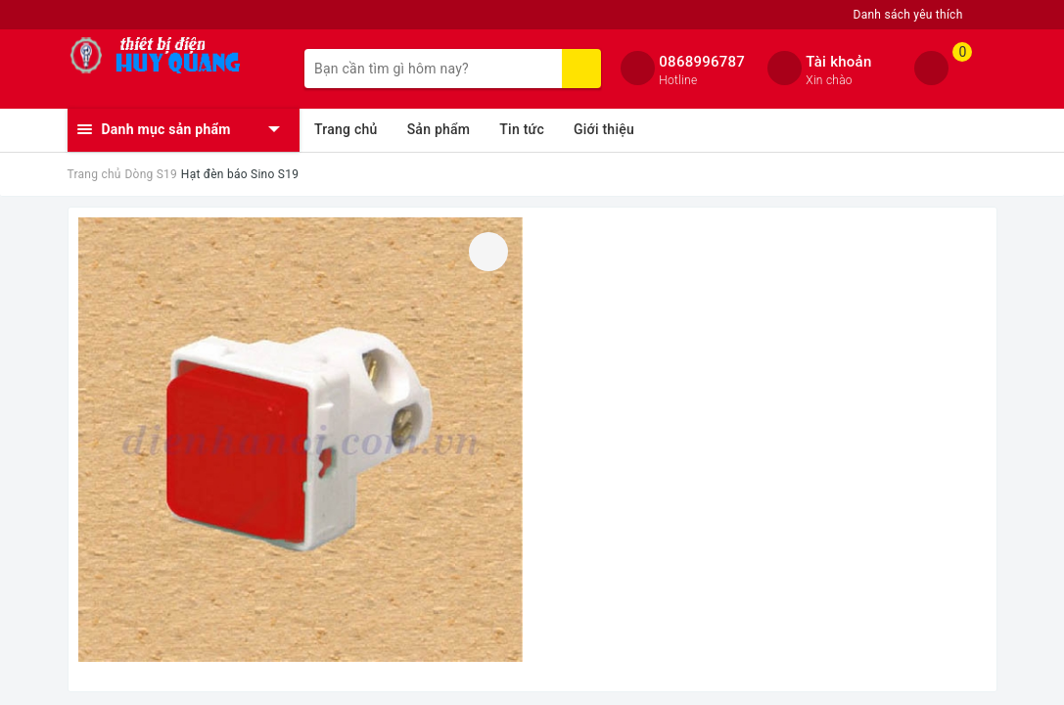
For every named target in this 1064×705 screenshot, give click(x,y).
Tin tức (521, 129)
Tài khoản (838, 61)
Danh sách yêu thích (908, 15)
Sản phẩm (439, 129)
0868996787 (702, 61)
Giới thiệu (604, 129)
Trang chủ (346, 129)
